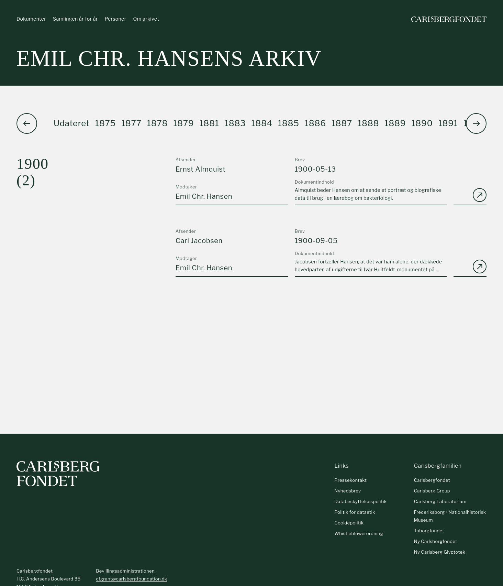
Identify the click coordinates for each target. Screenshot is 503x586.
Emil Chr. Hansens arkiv (169, 58)
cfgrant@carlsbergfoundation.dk (131, 579)
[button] (476, 123)
